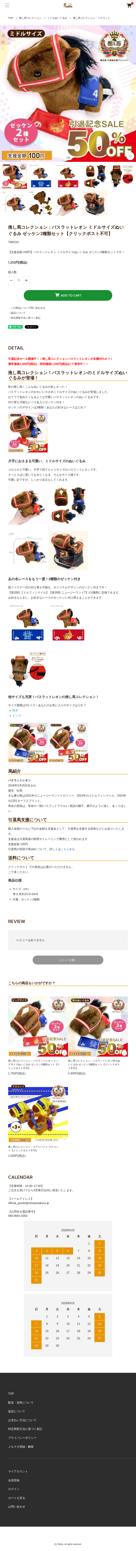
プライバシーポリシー (22, 1437)
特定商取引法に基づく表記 (25, 1428)
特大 (15, 710)
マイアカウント (18, 1471)
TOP (10, 18)
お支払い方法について (22, 1420)
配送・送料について (21, 1402)
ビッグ (17, 715)
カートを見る (16, 1497)
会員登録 (13, 1480)
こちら (65, 849)
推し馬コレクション (30, 18)
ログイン (13, 1489)
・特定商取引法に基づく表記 (24, 317)
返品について (16, 1411)
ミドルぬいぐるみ (57, 18)
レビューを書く (68, 960)
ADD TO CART (68, 295)
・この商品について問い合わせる (26, 307)
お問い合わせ (16, 1506)
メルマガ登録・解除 (21, 1446)
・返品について (17, 312)
